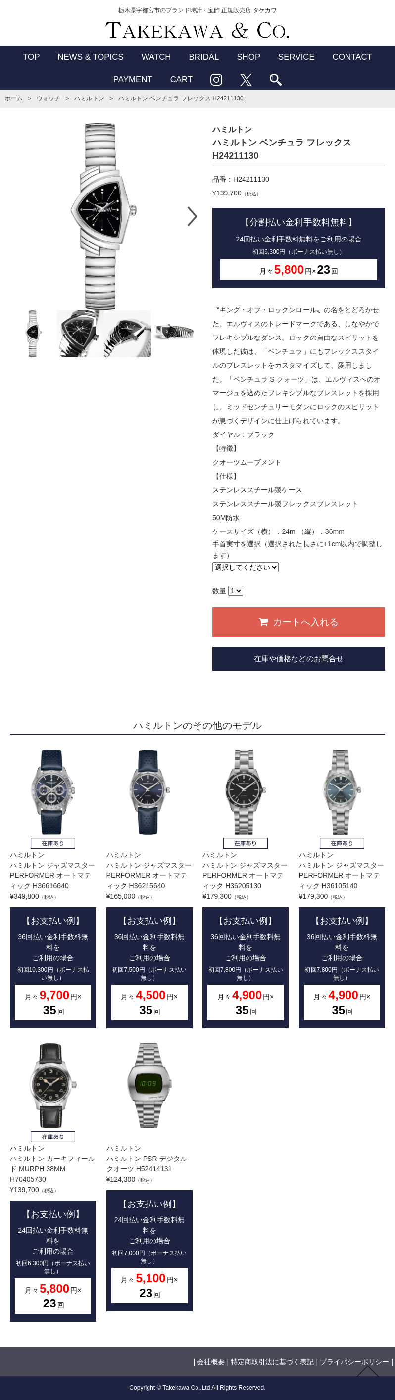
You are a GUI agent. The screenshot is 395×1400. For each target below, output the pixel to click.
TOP (31, 57)
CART (181, 79)
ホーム (14, 98)
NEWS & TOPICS (90, 57)
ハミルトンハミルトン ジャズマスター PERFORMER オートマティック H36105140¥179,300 (342, 889)
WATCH (156, 57)
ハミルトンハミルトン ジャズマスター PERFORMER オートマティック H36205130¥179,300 (245, 889)
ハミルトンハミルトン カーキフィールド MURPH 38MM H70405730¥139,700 (53, 1182)
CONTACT (352, 57)
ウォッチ (48, 98)
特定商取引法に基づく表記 (272, 1362)
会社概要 (211, 1362)
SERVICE (296, 57)
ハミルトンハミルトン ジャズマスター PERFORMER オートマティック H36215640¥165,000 (149, 889)
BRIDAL (204, 57)
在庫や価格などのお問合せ (298, 658)
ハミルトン (89, 98)
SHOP (248, 57)
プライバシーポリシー (354, 1362)
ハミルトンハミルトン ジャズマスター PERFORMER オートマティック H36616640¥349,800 (53, 889)
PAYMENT (132, 79)
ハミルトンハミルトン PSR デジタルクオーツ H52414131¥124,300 (149, 1177)
